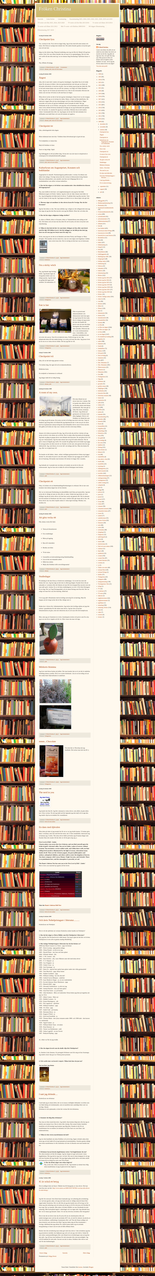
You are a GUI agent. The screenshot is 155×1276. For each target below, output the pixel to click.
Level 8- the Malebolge (47, 893)
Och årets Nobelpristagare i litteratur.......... (59, 920)
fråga (99, 379)
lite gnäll (100, 438)
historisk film (101, 393)
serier (99, 527)
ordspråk (100, 485)
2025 (100, 77)
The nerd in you (46, 792)
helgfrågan (101, 388)
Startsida (40, 19)
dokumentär (101, 313)
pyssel (100, 499)
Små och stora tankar (57, 69)
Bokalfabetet (101, 252)
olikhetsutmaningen (103, 475)
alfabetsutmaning (103, 221)
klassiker (100, 419)
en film (100, 325)
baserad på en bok (103, 233)
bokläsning (101, 263)
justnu (99, 412)
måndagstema (102, 468)
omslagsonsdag (102, 478)
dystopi (100, 322)
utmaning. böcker (103, 607)
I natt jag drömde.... (48, 1094)
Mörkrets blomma (47, 667)
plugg (99, 490)
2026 (100, 74)
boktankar (101, 268)
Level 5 (42, 886)
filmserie (100, 369)
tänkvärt (100, 595)
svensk (100, 555)
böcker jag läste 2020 (104, 287)
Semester (100, 523)
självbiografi (101, 537)
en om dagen (101, 334)
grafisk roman (102, 386)
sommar (100, 548)
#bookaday (101, 205)
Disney (100, 308)
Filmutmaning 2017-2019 (46, 30)
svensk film (101, 558)
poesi (99, 494)
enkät (99, 341)
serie (99, 525)
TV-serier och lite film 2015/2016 (78, 23)
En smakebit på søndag (104, 336)
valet (99, 610)
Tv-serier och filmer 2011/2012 (48, 26)
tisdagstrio (101, 579)
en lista (100, 332)
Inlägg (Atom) (52, 1256)
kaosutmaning (102, 417)
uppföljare (101, 603)
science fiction (102, 520)
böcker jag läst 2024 (103, 280)
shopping (100, 532)
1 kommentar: (63, 67)
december (103, 124)
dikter (99, 306)
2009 (100, 121)
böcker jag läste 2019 (104, 285)
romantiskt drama (103, 511)
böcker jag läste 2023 (104, 292)
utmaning (100, 605)
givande (100, 384)
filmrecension (102, 367)
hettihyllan (101, 391)
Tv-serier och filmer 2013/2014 (102, 23)
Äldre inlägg (86, 1253)
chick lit (100, 299)
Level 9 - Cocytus (45, 896)
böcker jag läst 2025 (103, 282)
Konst (99, 424)
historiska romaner (103, 395)
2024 (100, 79)
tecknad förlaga (102, 572)
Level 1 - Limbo (45, 877)
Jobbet (100, 405)
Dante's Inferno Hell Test (53, 905)
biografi (100, 247)
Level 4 (42, 884)
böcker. (100, 294)
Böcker (100, 275)
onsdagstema (101, 480)
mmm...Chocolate (47, 741)
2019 (100, 93)
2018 (100, 96)
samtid (100, 515)
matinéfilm (101, 457)
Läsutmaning (62, 19)
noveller (100, 473)
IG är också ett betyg (49, 1181)
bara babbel (101, 228)
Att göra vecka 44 (47, 517)
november (103, 127)
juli (101, 192)
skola (99, 539)
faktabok (100, 343)
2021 (100, 88)
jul (99, 407)
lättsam (100, 452)
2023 (100, 82)
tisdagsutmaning (102, 581)
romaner (100, 506)
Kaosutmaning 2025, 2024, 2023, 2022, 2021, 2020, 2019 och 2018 (91, 19)
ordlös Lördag (102, 482)
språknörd (101, 553)
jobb (50, 69)
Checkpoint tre (46, 126)
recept (99, 501)
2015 (100, 105)
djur (99, 311)
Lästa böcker (50, 19)
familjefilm (101, 348)
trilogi (99, 586)
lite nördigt (101, 440)
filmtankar (101, 372)
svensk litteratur (102, 560)
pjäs (99, 487)
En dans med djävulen (49, 827)
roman (100, 504)
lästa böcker (101, 449)
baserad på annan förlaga (105, 230)
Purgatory (43, 874)
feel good (100, 353)
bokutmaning (101, 273)
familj (99, 346)
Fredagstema (101, 376)
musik (99, 461)
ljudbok (100, 445)
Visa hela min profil (101, 66)
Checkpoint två (46, 356)
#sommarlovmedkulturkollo (105, 208)
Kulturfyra (47, 259)
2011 (100, 116)
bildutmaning (101, 245)
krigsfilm (100, 428)
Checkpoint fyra (46, 39)
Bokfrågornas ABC (103, 256)
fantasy (100, 351)
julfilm (100, 409)
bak (99, 226)
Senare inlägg (43, 1253)
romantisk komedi (103, 508)
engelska (100, 339)
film (99, 360)
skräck (100, 541)
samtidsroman (102, 518)
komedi (100, 421)
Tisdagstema (48, 299)
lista (99, 435)
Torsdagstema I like (103, 584)
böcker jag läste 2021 (104, 289)
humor (100, 398)
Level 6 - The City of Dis (47, 889)
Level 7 (42, 891)
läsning (100, 447)
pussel (100, 497)
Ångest (42, 77)
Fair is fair (44, 305)
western (100, 614)
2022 (100, 85)
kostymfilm (101, 426)
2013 (100, 110)
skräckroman (101, 544)
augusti (102, 189)
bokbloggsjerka (102, 254)
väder (99, 612)
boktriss (100, 270)
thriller (100, 574)
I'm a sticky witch (47, 265)
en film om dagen (103, 327)
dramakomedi (102, 318)
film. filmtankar (102, 362)
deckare (100, 303)
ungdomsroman (102, 598)
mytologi (100, 466)
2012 (100, 113)
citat (99, 301)
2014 (100, 107)
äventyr (100, 617)
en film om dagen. (103, 329)
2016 (100, 102)
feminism (100, 358)
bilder (99, 242)
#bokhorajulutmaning (104, 203)
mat (99, 454)
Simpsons (100, 534)
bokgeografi (101, 259)
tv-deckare (101, 591)
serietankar (101, 530)
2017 (100, 99)
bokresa (100, 266)
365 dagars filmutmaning (96, 26)
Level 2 (42, 879)
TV (99, 588)
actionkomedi (102, 216)
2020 (100, 91)
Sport (99, 551)
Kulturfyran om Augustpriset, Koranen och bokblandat (107, 141)
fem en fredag (102, 355)
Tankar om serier (102, 567)
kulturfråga (101, 431)
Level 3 (42, 882)
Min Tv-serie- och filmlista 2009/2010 (73, 26)
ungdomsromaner (103, 600)
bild (99, 240)
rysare (99, 513)
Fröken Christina (55, 8)
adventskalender (102, 219)
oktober (102, 129)
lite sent (100, 442)
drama (100, 315)
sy (98, 565)
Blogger (91, 1267)
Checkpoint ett (46, 481)
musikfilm (101, 464)
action (99, 214)
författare (100, 381)
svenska (100, 563)
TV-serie (100, 593)
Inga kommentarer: (65, 118)
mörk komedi (101, 471)
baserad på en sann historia (105, 235)
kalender (100, 414)
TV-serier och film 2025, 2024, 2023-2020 (51, 23)
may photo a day (102, 459)
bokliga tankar (102, 261)
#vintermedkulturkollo (104, 212)
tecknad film (101, 570)
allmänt (46, 69)
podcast (100, 492)
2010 (100, 119)
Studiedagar (44, 576)
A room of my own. (48, 392)
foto (99, 374)
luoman (80, 1267)
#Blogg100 (101, 201)
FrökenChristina (103, 47)
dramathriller (101, 320)
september (103, 186)
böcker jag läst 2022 (103, 278)
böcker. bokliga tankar (104, 296)
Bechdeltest (101, 237)
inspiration (101, 400)
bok (99, 249)
